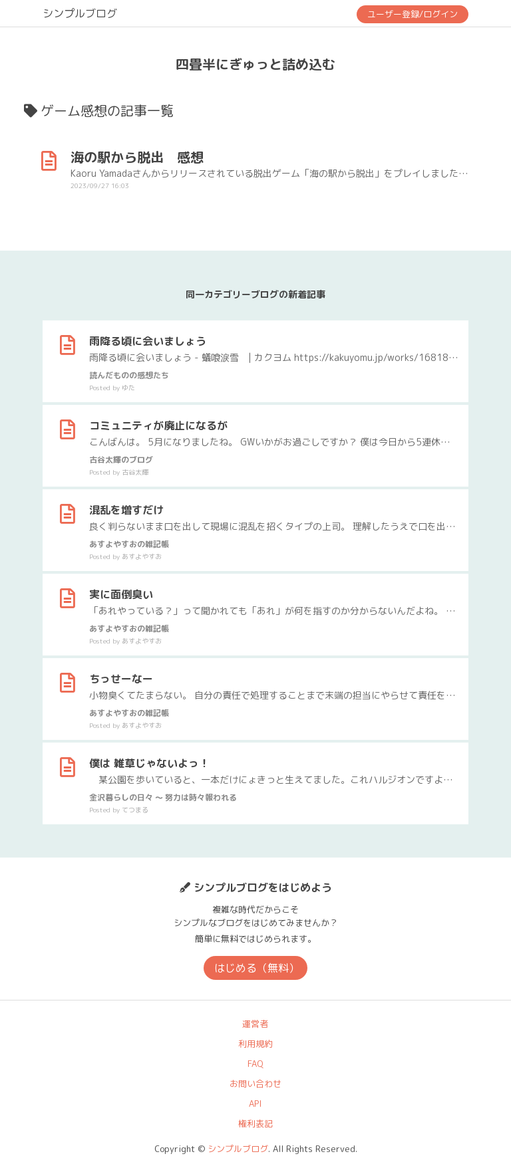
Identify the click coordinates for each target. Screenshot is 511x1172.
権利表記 (255, 1123)
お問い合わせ (255, 1084)
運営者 (255, 1024)
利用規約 (255, 1044)
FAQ (255, 1064)
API (255, 1104)
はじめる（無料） (256, 968)
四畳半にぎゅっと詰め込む (255, 64)
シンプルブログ (80, 13)
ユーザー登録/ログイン (412, 14)
